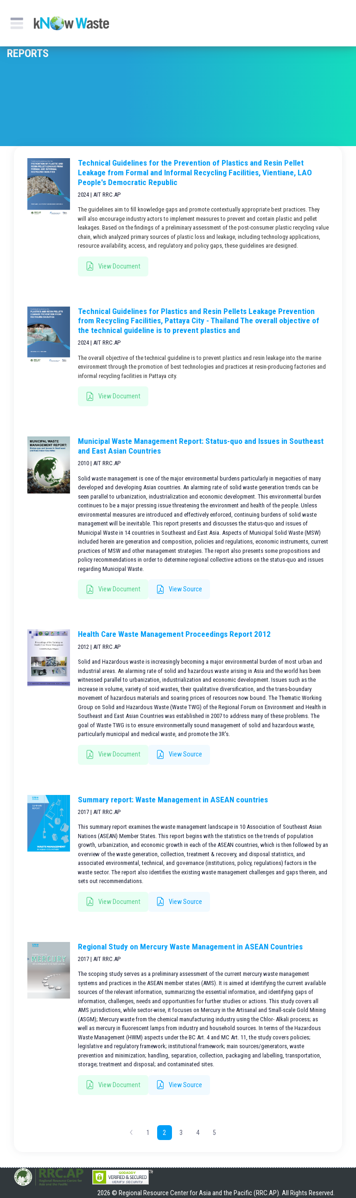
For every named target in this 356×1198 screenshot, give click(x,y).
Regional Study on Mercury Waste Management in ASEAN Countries (190, 946)
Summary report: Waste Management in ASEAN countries (173, 799)
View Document (113, 266)
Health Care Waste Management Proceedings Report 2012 (174, 634)
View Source (179, 589)
